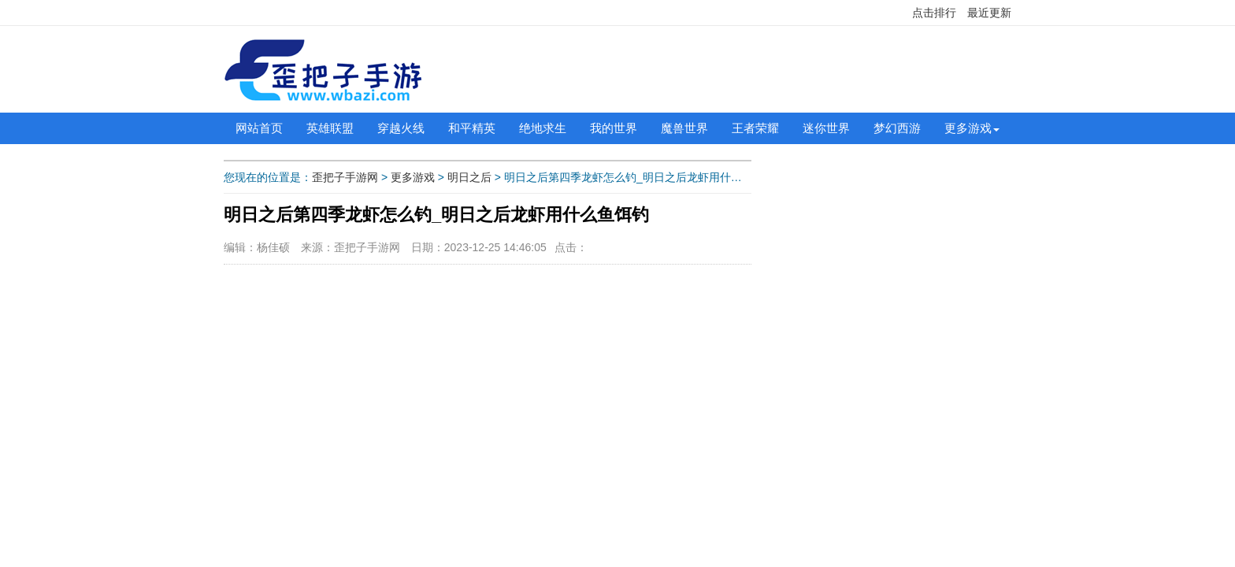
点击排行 (934, 12)
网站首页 (259, 128)
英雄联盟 (330, 128)
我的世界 (613, 128)
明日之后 (469, 177)
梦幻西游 (897, 128)
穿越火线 (401, 128)
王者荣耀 (755, 128)
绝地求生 (542, 128)
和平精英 (471, 128)
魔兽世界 (684, 128)
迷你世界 (826, 128)
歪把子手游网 (345, 177)
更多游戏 (968, 128)
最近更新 (989, 12)
